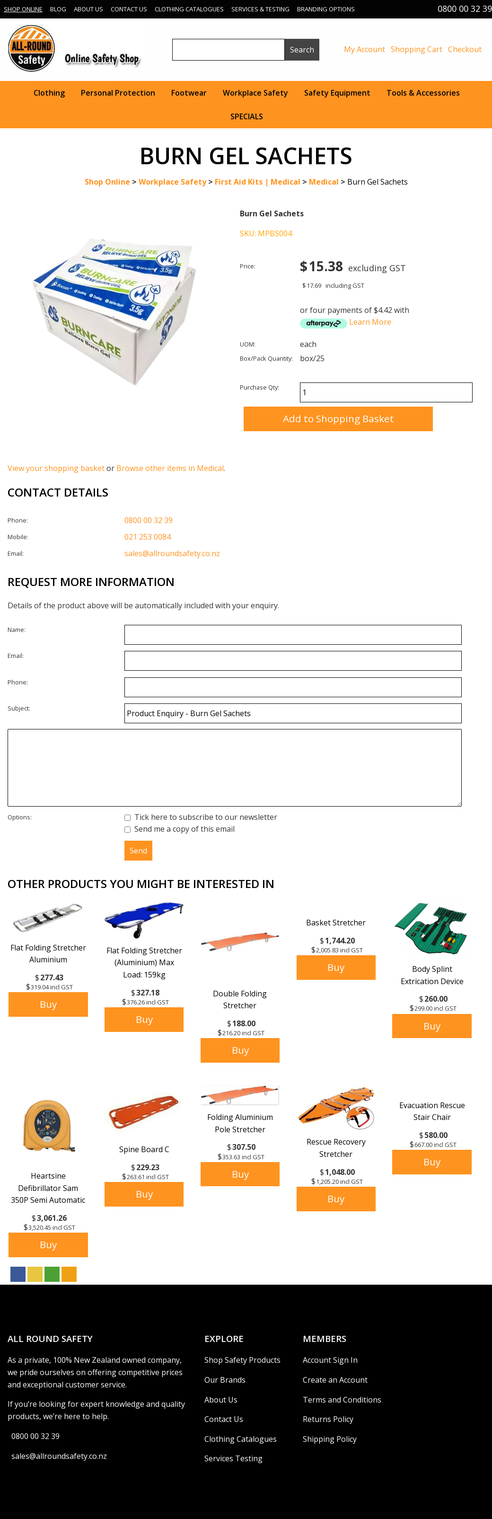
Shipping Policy (330, 1439)
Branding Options (326, 9)
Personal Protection (118, 93)
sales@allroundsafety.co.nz (172, 553)
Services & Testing (260, 9)
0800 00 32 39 (148, 520)
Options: (20, 817)
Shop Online (23, 9)
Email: (16, 553)
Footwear (189, 93)
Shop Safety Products (242, 1360)
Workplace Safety (255, 93)
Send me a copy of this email (179, 829)
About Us (88, 9)
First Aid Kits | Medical (257, 182)
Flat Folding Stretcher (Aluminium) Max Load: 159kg (144, 962)
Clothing (49, 93)
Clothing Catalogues (189, 9)
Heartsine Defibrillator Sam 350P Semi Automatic (48, 1188)
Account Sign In (330, 1360)
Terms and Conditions (342, 1400)
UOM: (247, 344)
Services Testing (233, 1458)
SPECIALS (246, 116)
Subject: (19, 708)
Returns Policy (328, 1419)
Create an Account (335, 1380)
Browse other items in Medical (170, 468)
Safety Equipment (337, 93)
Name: (17, 629)
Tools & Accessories (423, 93)
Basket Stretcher (336, 922)
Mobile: (18, 537)
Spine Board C (144, 1149)
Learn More (370, 322)
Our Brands (225, 1380)
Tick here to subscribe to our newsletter (200, 817)
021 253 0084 (147, 537)
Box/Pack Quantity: (266, 358)
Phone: (18, 520)
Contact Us (129, 9)
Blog (58, 9)
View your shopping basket (56, 468)
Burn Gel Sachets (377, 182)
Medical (324, 182)
